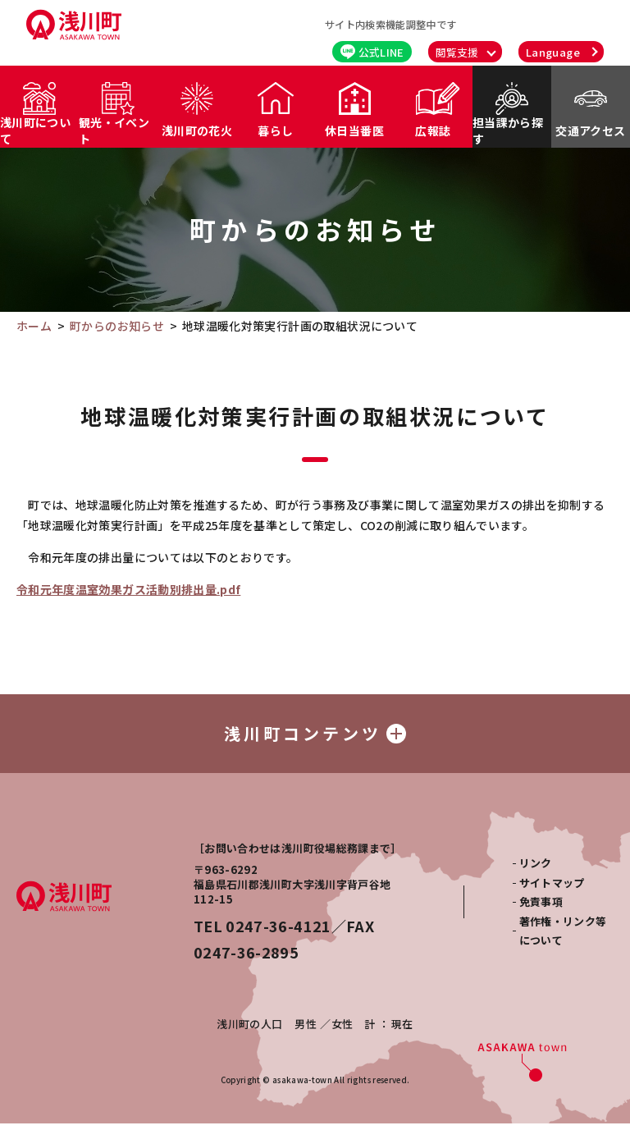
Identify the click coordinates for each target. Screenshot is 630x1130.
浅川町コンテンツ (315, 736)
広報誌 (432, 130)
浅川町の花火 (197, 130)
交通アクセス (590, 130)
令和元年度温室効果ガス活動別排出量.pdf (128, 589)
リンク (535, 869)
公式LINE (372, 52)
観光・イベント (114, 130)
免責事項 (541, 908)
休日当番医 (354, 130)
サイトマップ (552, 889)
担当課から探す (507, 130)
